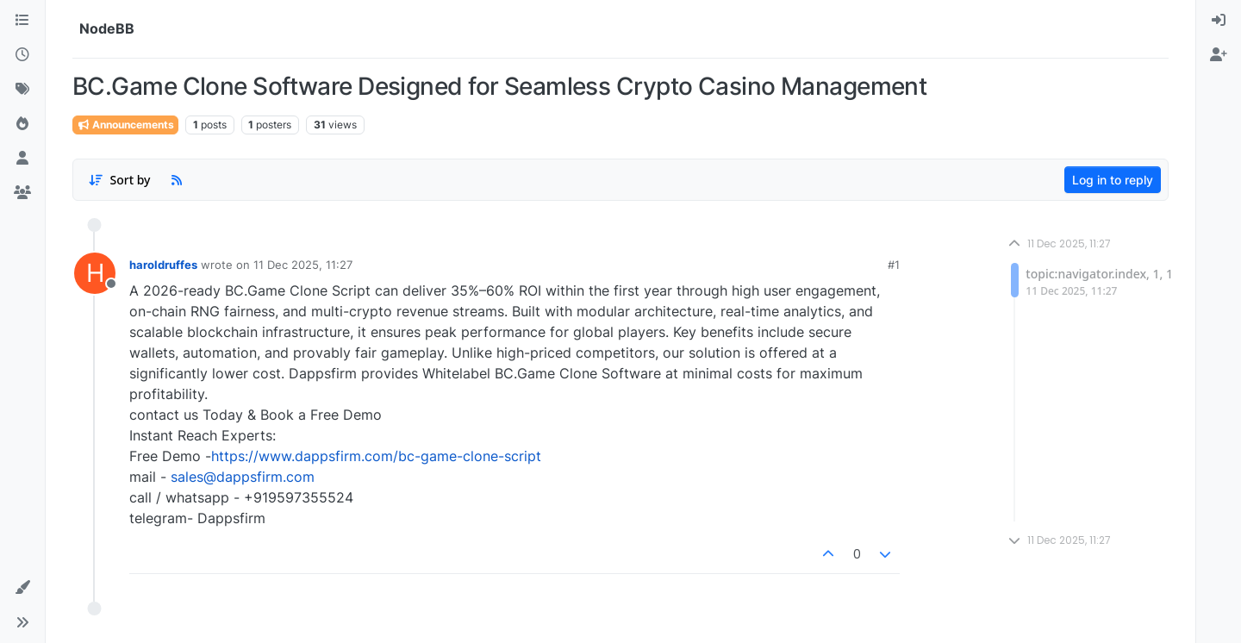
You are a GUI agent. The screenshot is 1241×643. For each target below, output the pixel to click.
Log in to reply (1112, 179)
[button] (22, 588)
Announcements (125, 124)
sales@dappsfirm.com (243, 476)
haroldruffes (163, 265)
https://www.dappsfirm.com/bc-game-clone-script (376, 456)
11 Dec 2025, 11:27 (302, 265)
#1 (894, 265)
